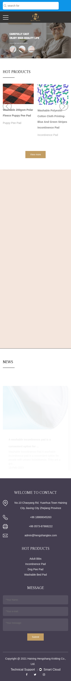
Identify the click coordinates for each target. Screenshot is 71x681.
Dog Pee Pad (35, 569)
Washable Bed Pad (35, 574)
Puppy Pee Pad (12, 123)
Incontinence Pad (47, 136)
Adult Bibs (35, 558)
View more (35, 154)
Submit (35, 637)
